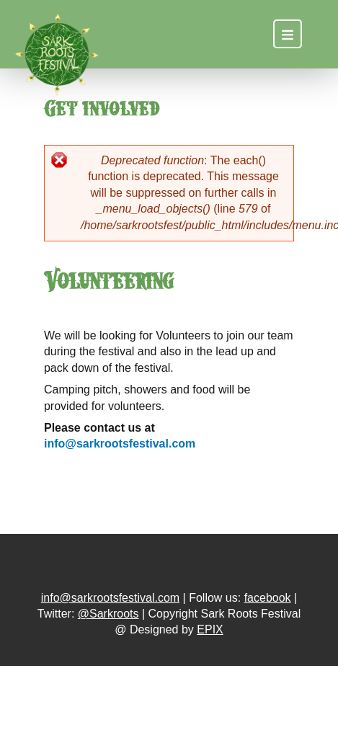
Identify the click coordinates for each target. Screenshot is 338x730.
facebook (267, 598)
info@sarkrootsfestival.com (119, 443)
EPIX (210, 629)
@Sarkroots (108, 613)
